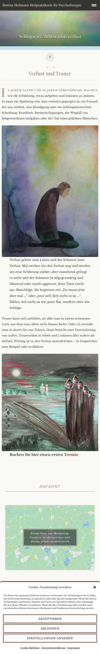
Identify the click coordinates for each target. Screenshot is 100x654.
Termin (71, 454)
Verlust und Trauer (50, 73)
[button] (94, 587)
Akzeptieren (50, 618)
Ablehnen (50, 628)
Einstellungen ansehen (50, 638)
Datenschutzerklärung (53, 647)
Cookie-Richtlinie (30, 647)
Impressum (73, 647)
